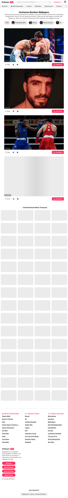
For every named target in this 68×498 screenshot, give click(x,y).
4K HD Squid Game (54, 439)
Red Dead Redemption (55, 425)
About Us (8, 463)
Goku (3, 436)
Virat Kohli (5, 433)
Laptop (27, 428)
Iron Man (5, 430)
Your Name (5, 439)
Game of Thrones (7, 419)
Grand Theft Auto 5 (8, 428)
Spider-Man (28, 425)
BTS (26, 430)
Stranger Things (30, 439)
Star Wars (51, 442)
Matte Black (51, 422)
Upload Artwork (8, 467)
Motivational (52, 416)
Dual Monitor (52, 428)
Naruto (27, 416)
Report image (9, 475)
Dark (3, 422)
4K (26, 419)
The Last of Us (52, 436)
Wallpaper (8, 2)
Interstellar (5, 442)
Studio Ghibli (6, 416)
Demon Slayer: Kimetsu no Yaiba (11, 425)
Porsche (50, 430)
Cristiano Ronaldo (30, 422)
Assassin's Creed (30, 433)
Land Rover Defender (54, 433)
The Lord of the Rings (31, 436)
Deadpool (28, 442)
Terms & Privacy (9, 471)
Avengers (51, 419)
